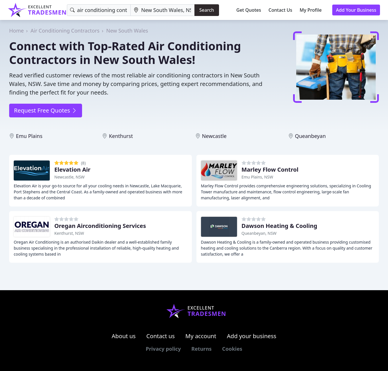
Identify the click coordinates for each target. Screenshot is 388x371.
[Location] (162, 10)
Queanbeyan (310, 136)
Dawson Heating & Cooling (279, 226)
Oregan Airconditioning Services (100, 226)
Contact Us (280, 10)
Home (16, 30)
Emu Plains (29, 136)
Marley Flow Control (270, 169)
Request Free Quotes (45, 110)
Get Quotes (248, 10)
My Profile (311, 10)
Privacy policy (163, 348)
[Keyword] (99, 10)
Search (206, 10)
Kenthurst (121, 136)
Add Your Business (356, 10)
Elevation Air (72, 169)
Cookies (232, 348)
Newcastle (214, 136)
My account (200, 336)
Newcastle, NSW (69, 177)
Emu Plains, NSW (257, 177)
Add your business (251, 336)
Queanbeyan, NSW (259, 233)
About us (124, 336)
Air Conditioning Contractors (65, 30)
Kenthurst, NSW (69, 233)
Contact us (160, 336)
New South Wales (127, 30)
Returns (201, 348)
